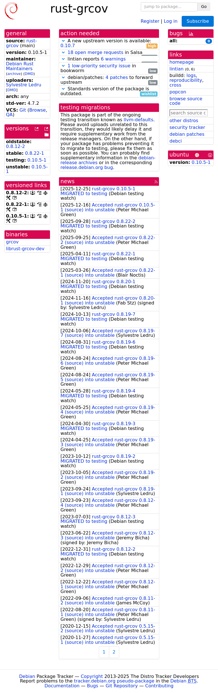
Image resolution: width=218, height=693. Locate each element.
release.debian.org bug (86, 167)
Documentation (62, 685)
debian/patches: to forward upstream (109, 80)
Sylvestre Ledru (23, 84)
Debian (27, 676)
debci (175, 141)
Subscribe (197, 21)
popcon (177, 92)
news (67, 181)
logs (191, 75)
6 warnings (113, 59)
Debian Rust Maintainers (19, 66)
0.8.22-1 (34, 153)
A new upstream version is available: (109, 43)
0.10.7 (67, 45)
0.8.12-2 (15, 146)
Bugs (92, 685)
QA (9, 114)
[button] (63, 40)
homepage (181, 62)
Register (150, 21)
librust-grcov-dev (25, 248)
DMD (29, 74)
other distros (183, 120)
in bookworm (109, 68)
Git (22, 110)
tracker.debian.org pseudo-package (114, 681)
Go (204, 6)
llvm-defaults (138, 119)
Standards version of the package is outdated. (109, 91)
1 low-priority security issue (99, 65)
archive (14, 74)
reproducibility (185, 80)
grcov (12, 242)
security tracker (187, 127)
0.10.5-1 (37, 160)
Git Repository (122, 685)
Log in (170, 21)
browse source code (185, 101)
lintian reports (109, 59)
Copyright (92, 676)
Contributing (159, 685)
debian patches (186, 134)
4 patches (117, 77)
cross (175, 85)
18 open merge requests (95, 52)
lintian (176, 69)
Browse (37, 110)
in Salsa (109, 52)
